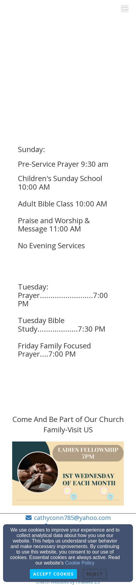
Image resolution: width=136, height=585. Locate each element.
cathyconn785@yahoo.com (72, 518)
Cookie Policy (80, 562)
